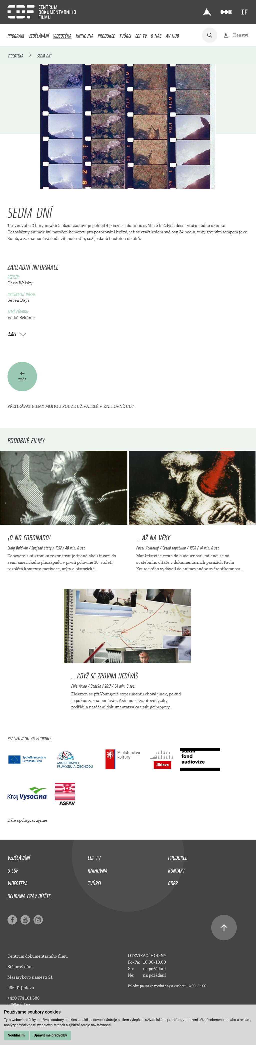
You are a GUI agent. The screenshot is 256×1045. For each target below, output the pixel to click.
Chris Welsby (20, 283)
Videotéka (62, 34)
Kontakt (176, 869)
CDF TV (141, 34)
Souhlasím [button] (16, 1035)
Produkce (106, 34)
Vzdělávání (38, 34)
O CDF (13, 869)
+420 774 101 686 (24, 998)
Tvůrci (125, 34)
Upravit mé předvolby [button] (50, 1035)
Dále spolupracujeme (27, 820)
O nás (156, 34)
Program (16, 34)
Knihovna (85, 34)
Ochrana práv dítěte (29, 895)
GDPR (173, 882)
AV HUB (172, 34)
